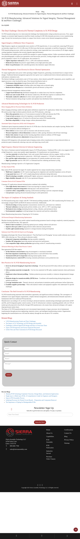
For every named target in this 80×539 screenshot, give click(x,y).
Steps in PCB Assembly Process (16, 425)
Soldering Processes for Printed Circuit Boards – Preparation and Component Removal (34, 427)
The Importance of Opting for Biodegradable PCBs (22, 429)
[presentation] (16, 401)
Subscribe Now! (40, 449)
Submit (9, 410)
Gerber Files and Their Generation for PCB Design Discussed (25, 356)
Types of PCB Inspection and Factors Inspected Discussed (24, 354)
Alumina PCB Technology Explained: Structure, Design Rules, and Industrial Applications (34, 421)
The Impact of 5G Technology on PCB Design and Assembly (25, 350)
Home (37, 12)
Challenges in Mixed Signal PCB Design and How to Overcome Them (28, 352)
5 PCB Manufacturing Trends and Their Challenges (22, 348)
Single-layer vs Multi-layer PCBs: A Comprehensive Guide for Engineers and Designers (33, 423)
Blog (43, 12)
